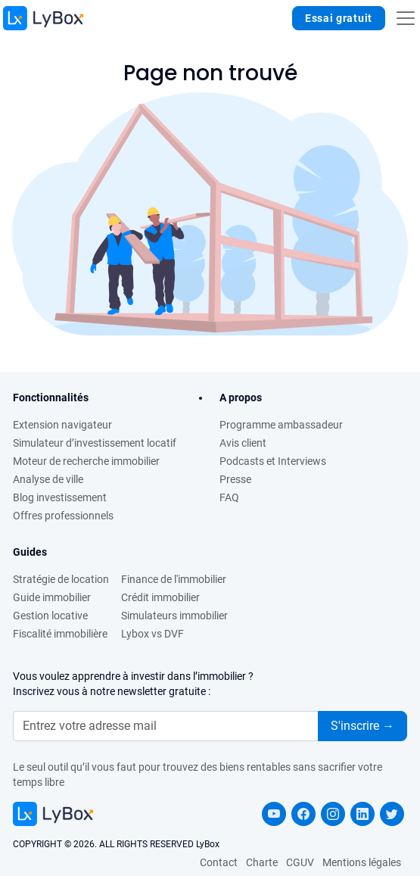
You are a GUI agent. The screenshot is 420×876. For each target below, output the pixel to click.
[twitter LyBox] (392, 814)
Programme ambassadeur (281, 425)
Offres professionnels (63, 516)
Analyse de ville (48, 479)
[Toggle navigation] (405, 18)
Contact (219, 862)
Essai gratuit (338, 18)
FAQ (229, 497)
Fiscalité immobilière (60, 634)
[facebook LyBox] (303, 814)
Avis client (242, 443)
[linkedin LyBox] (362, 814)
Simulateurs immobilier (174, 615)
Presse (235, 479)
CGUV (300, 862)
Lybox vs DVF (152, 634)
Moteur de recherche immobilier (86, 461)
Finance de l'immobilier (173, 579)
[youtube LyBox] (274, 814)
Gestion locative (50, 615)
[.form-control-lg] (166, 726)
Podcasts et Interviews (272, 461)
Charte (262, 862)
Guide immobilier (52, 597)
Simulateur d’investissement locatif (94, 443)
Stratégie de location (61, 579)
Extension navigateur (62, 425)
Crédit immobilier (160, 597)
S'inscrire (362, 726)
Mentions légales (361, 862)
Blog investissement (60, 497)
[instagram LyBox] (333, 814)
